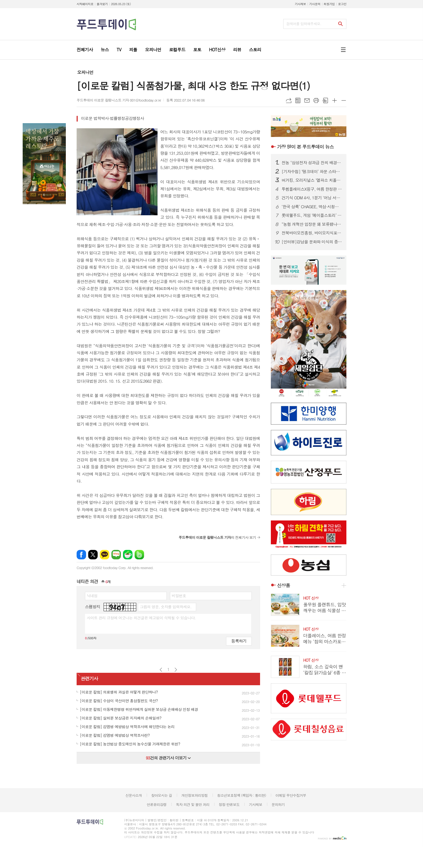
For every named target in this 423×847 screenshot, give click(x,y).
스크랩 (325, 100)
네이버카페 (127, 554)
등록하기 (238, 641)
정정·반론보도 (229, 804)
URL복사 (288, 100)
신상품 (283, 585)
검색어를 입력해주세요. (303, 23)
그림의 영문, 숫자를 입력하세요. (165, 607)
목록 (298, 100)
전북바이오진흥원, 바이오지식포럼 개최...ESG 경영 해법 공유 (312, 233)
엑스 (93, 554)
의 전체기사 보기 (217, 537)
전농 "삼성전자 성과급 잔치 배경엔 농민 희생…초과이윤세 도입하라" (312, 162)
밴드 (139, 554)
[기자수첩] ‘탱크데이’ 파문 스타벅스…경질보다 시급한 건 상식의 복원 (312, 171)
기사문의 (314, 4)
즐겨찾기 (102, 4)
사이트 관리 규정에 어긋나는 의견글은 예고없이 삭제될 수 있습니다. (141, 618)
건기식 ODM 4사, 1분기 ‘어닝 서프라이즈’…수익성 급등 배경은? (312, 197)
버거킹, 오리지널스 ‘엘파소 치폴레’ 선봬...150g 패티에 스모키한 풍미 (312, 180)
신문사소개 (133, 795)
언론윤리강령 (156, 804)
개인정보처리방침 (194, 795)
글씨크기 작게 (343, 100)
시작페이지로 (85, 4)
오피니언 (85, 72)
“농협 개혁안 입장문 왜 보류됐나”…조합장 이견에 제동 (312, 224)
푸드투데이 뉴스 (305, 146)
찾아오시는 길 (161, 795)
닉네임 (92, 595)
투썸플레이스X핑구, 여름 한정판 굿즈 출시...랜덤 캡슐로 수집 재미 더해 (312, 189)
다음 (176, 670)
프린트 (316, 100)
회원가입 (329, 4)
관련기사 (89, 678)
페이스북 (81, 554)
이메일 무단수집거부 (290, 795)
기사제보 (300, 4)
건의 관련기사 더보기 (168, 758)
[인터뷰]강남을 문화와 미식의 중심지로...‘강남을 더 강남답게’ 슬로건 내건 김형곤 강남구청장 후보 (312, 241)
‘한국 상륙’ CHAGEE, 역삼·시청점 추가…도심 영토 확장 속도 (312, 206)
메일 (307, 100)
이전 (161, 670)
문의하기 (278, 804)
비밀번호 (179, 595)
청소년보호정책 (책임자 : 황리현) (241, 795)
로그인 (342, 4)
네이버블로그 (116, 554)
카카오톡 (104, 554)
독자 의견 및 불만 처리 (192, 804)
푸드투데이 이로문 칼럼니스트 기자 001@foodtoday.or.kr (119, 100)
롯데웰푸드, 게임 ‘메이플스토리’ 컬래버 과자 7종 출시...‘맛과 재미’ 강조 (312, 215)
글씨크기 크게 (334, 100)
